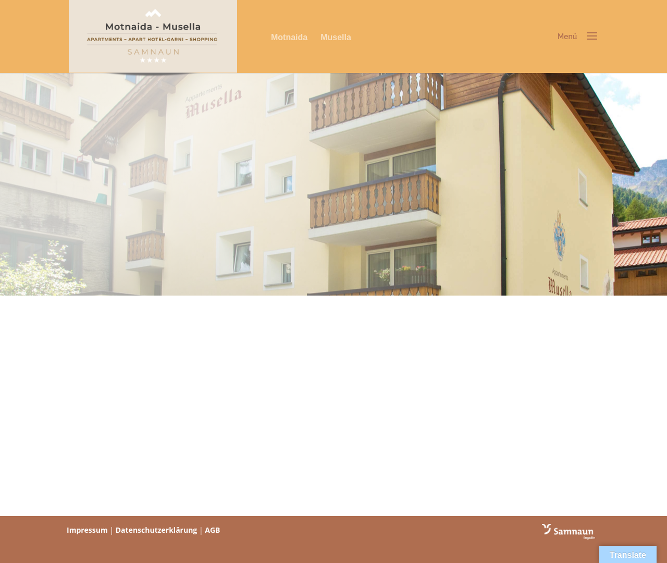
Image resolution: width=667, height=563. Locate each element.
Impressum (87, 530)
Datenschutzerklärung (156, 530)
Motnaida (289, 37)
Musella (335, 37)
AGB (212, 530)
